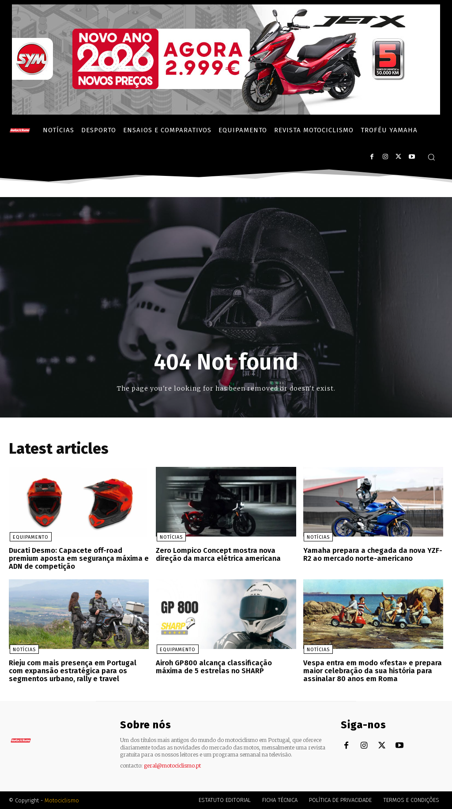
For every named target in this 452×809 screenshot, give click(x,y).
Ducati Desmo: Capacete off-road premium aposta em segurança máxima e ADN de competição (78, 558)
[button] (431, 157)
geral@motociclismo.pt (172, 765)
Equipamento (30, 538)
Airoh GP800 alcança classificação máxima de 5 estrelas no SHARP (212, 667)
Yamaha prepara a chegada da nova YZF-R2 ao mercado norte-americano (370, 555)
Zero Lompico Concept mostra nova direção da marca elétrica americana (217, 555)
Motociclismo (62, 800)
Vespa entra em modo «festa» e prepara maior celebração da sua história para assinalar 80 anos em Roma (371, 670)
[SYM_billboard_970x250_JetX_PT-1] (226, 112)
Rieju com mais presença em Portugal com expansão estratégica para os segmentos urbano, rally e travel (72, 670)
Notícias (170, 538)
